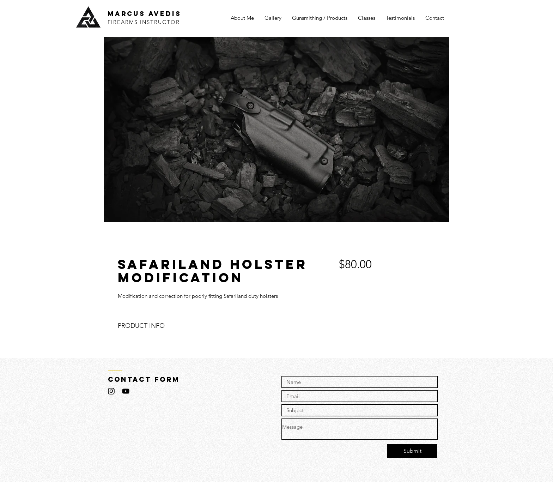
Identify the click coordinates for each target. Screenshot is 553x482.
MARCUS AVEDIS (144, 14)
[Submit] (412, 451)
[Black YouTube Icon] (125, 391)
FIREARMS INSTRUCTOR (144, 22)
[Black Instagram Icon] (111, 391)
